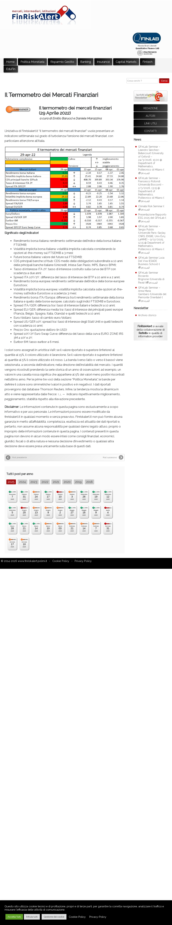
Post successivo (110, 457)
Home (10, 62)
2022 (45, 482)
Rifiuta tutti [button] (32, 916)
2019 (78, 482)
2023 (33, 482)
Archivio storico (147, 315)
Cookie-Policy (77, 916)
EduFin (10, 69)
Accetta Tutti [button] (14, 916)
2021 (56, 482)
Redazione (150, 108)
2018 (89, 482)
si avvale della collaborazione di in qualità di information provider (151, 331)
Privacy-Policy (97, 916)
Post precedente (19, 457)
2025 (11, 482)
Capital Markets (126, 62)
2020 (67, 482)
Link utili (150, 123)
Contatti (150, 131)
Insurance (103, 62)
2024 (22, 482)
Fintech (147, 62)
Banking (85, 62)
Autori (150, 115)
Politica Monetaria (32, 62)
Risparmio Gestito (62, 62)
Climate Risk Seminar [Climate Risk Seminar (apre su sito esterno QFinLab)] (150, 206)
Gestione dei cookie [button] (54, 916)
